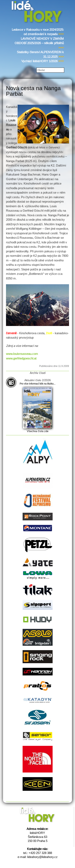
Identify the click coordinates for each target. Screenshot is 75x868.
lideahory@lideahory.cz (42, 857)
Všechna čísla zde (37, 431)
